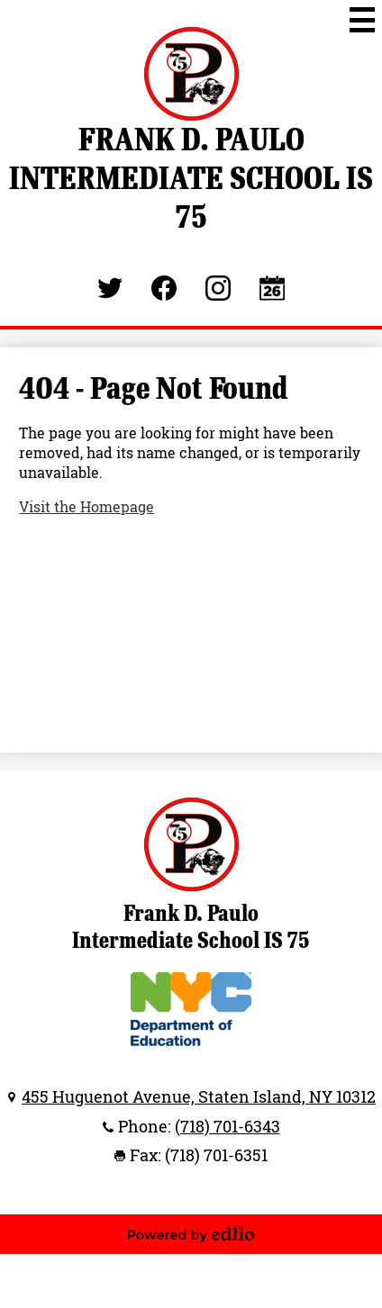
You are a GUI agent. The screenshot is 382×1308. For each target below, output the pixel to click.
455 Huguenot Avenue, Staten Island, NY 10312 (199, 1096)
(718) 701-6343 (227, 1126)
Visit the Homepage (86, 507)
